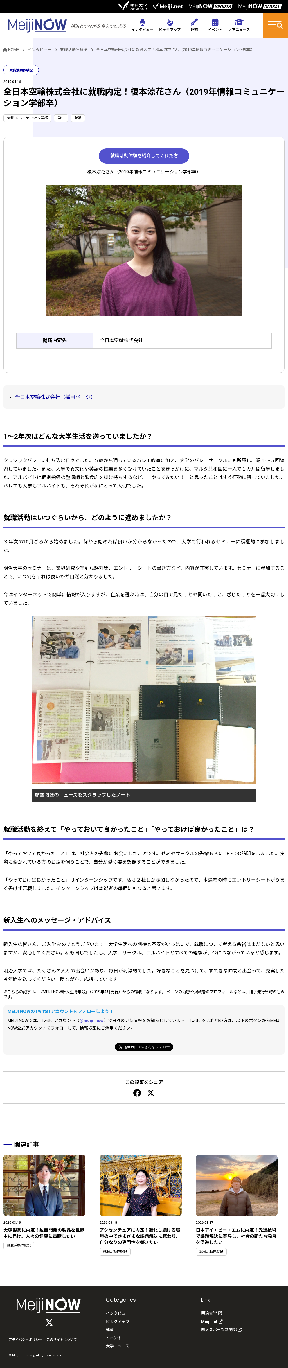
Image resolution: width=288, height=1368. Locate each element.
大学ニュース (117, 1346)
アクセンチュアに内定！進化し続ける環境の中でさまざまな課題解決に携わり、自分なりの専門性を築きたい (140, 1236)
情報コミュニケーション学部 (27, 118)
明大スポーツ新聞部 (221, 1330)
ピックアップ (117, 1321)
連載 (110, 1330)
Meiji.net (211, 1321)
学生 (61, 118)
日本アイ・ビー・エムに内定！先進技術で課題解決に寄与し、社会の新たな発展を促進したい (236, 1236)
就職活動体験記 (73, 50)
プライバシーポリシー (25, 1340)
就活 (78, 118)
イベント (114, 1338)
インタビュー (39, 50)
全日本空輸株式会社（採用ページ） (55, 397)
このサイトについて (61, 1340)
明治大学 (211, 1313)
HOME (11, 50)
